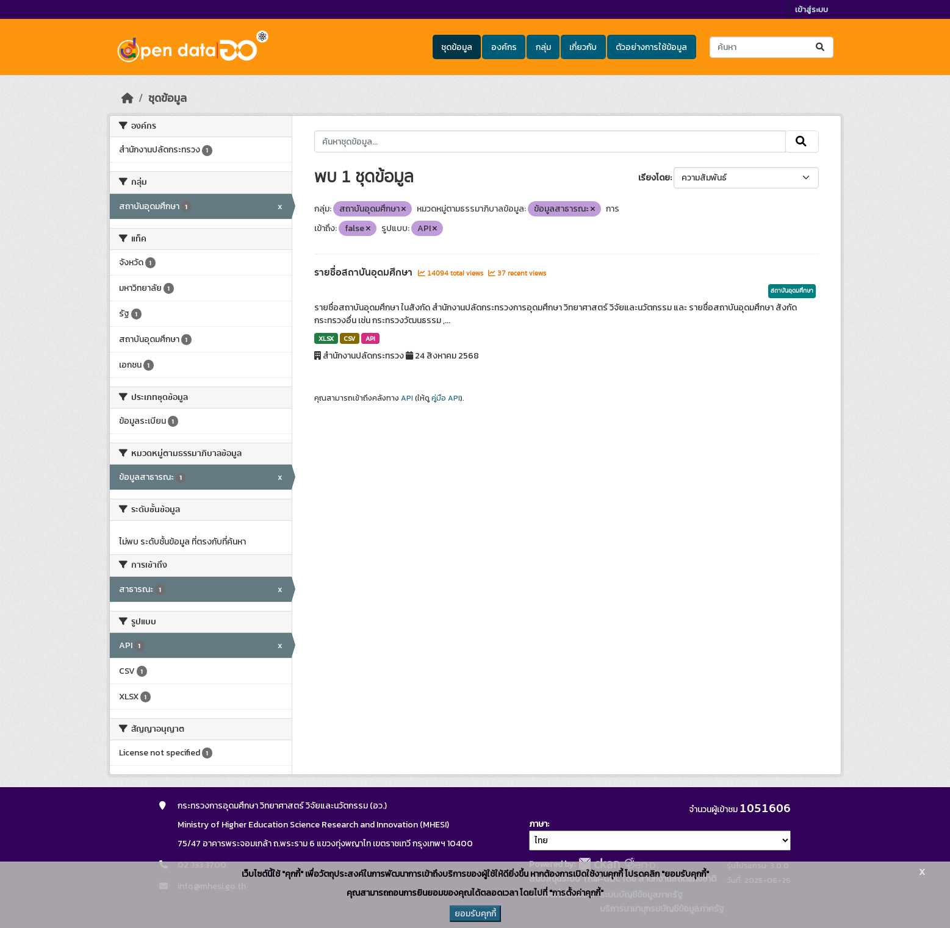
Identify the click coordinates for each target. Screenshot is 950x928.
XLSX (326, 338)
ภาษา (538, 824)
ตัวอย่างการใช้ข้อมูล (651, 47)
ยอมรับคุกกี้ (475, 913)
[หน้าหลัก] (127, 98)
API (370, 338)
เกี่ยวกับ (583, 47)
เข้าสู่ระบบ (811, 9)
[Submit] (821, 47)
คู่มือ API (445, 398)
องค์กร (504, 47)
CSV (349, 338)
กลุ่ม (543, 47)
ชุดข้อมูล (456, 47)
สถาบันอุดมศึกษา (792, 291)
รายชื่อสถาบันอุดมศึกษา (364, 272)
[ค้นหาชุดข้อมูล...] (771, 47)
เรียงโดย (654, 177)
